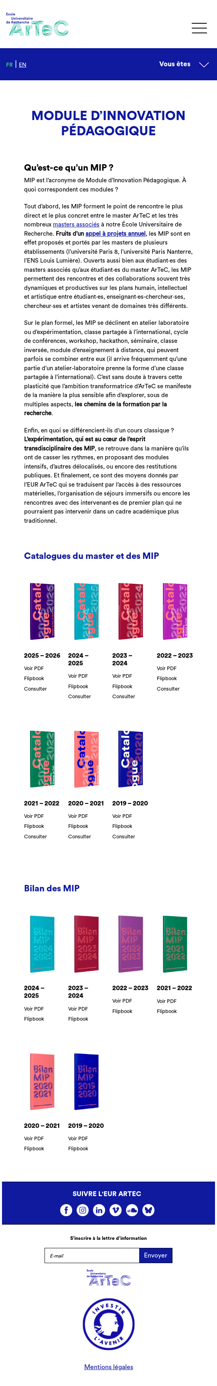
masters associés (76, 225)
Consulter (35, 689)
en (22, 65)
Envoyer (155, 1255)
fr (9, 65)
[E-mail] (92, 1255)
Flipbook (34, 678)
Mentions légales (108, 1367)
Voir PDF (34, 668)
